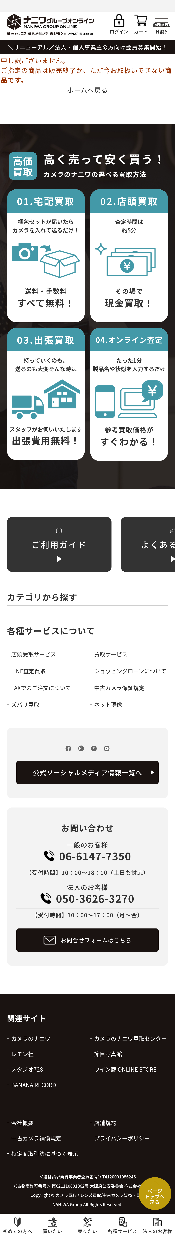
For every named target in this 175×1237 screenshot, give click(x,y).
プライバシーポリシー (122, 1138)
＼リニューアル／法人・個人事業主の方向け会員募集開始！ (87, 47)
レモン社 (22, 1054)
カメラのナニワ (30, 1038)
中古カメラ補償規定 (36, 1138)
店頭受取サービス (33, 654)
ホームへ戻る (87, 90)
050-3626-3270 (95, 898)
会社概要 (22, 1123)
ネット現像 (108, 704)
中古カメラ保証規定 (119, 688)
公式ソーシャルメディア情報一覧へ (87, 772)
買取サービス (111, 654)
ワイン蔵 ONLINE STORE (125, 1069)
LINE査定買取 (28, 671)
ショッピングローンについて (130, 671)
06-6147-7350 (95, 855)
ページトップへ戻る (155, 1196)
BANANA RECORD (33, 1085)
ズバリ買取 (25, 704)
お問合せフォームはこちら (96, 940)
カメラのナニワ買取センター (130, 1038)
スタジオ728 (27, 1069)
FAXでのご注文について (41, 688)
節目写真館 (108, 1054)
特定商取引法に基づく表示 (44, 1153)
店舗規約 (105, 1123)
